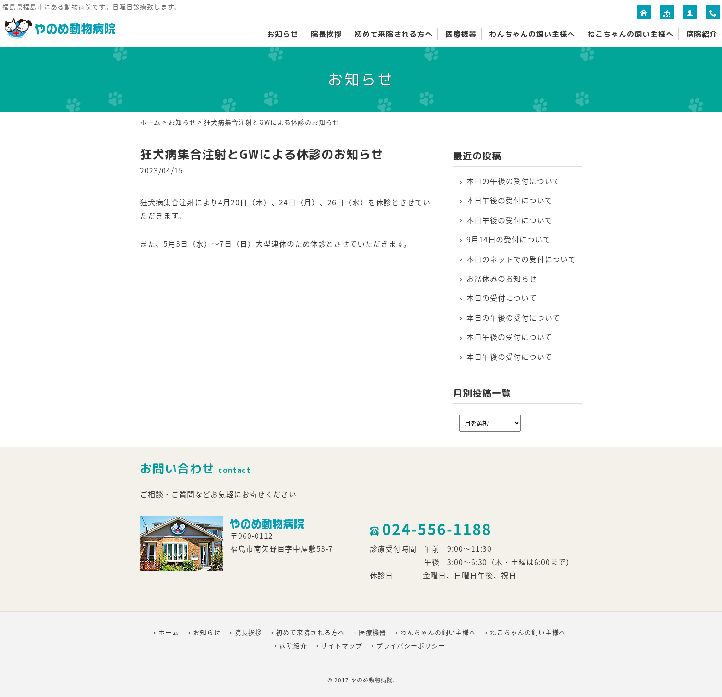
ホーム (150, 122)
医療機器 (461, 34)
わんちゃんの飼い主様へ (532, 34)
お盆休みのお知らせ (501, 278)
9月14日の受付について (508, 239)
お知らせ (282, 34)
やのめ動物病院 (372, 680)
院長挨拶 (326, 34)
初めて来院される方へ (394, 34)
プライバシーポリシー (410, 645)
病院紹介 (701, 34)
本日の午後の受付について (513, 181)
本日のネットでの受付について (521, 259)
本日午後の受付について (509, 200)
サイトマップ (341, 645)
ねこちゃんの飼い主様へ (631, 34)
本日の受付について (501, 298)
